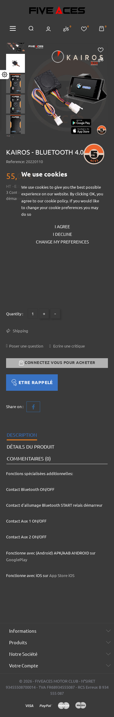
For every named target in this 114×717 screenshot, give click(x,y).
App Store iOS (61, 575)
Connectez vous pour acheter (57, 363)
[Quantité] (33, 314)
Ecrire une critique (68, 346)
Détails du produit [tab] (30, 446)
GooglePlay (16, 560)
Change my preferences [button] (62, 242)
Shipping (20, 331)
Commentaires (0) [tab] (29, 458)
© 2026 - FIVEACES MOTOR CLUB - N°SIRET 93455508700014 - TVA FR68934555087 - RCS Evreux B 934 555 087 (57, 687)
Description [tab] (22, 435)
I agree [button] (62, 226)
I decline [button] (62, 234)
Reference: (15, 161)
